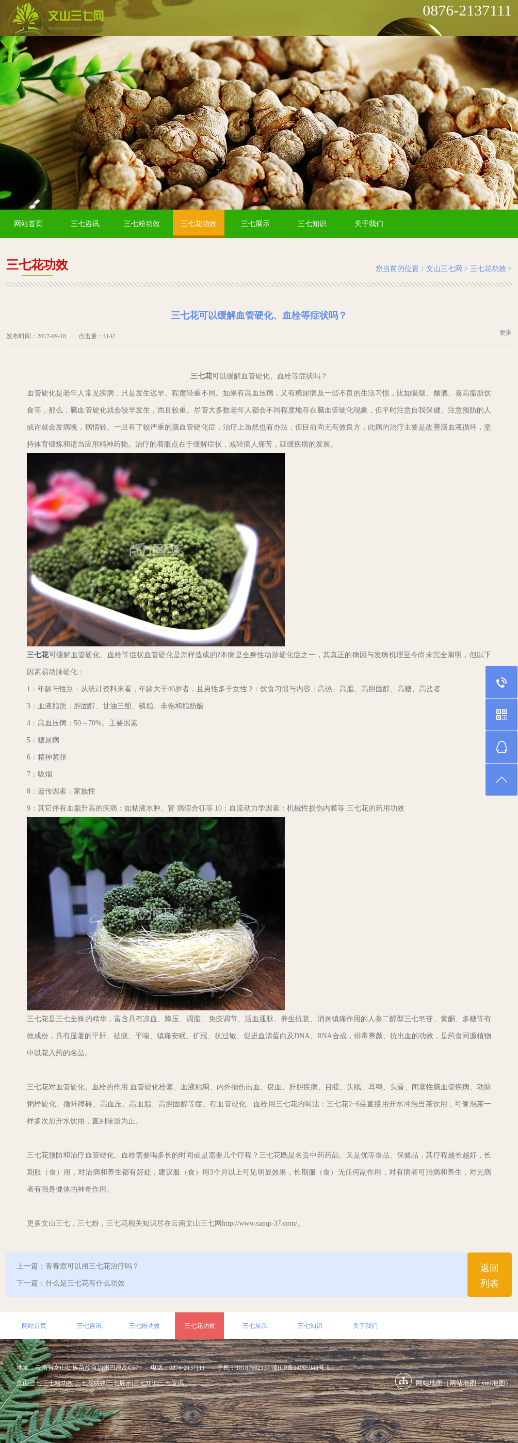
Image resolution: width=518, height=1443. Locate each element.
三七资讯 (171, 1383)
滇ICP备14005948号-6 (300, 1367)
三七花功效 (199, 224)
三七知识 (312, 224)
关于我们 (368, 224)
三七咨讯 (85, 224)
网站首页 (28, 224)
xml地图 (493, 1383)
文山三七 (29, 1383)
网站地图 (462, 1383)
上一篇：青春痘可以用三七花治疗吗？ (78, 1266)
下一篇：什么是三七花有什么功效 (71, 1283)
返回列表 (489, 1276)
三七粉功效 (142, 224)
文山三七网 (444, 269)
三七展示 (255, 224)
